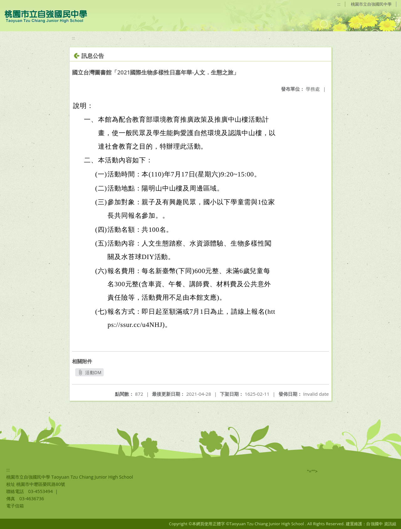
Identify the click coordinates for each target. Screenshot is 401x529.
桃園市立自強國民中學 (371, 4)
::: (339, 4)
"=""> (312, 471)
